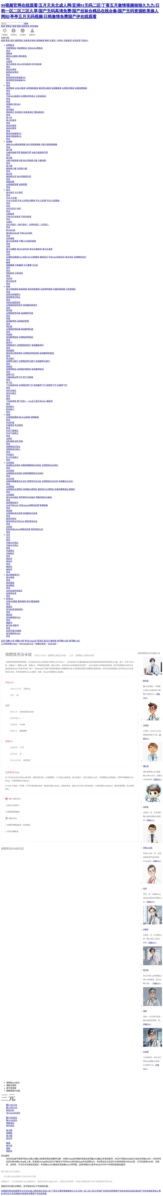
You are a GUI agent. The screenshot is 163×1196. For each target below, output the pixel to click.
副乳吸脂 (10, 441)
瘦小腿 (9, 166)
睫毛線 (9, 625)
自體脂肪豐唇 (23, 321)
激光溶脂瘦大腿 (30, 160)
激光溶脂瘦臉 (12, 289)
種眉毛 (9, 607)
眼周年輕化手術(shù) (15, 521)
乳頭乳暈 (10, 422)
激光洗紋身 (11, 281)
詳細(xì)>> (158, 779)
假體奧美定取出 (13, 446)
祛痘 (8, 206)
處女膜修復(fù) (12, 575)
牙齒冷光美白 (12, 543)
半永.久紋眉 (11, 200)
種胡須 (9, 615)
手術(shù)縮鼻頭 (13, 96)
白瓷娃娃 (19, 273)
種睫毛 (9, 623)
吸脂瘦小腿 (11, 168)
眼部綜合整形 (12, 72)
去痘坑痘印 (11, 208)
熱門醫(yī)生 (74, 641)
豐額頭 (9, 366)
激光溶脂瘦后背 (24, 176)
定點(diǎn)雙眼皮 (35, 48)
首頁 (3, 641)
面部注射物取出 (13, 294)
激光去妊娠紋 (12, 497)
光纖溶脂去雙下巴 (14, 377)
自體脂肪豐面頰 (26, 337)
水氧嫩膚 (19, 265)
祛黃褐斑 (10, 238)
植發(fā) (9, 599)
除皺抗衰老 (41, 644)
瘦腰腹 (9, 141)
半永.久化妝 (11, 198)
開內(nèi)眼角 (12, 56)
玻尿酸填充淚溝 (30, 513)
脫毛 (8, 190)
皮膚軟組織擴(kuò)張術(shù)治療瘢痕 (22, 257)
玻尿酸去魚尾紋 (13, 465)
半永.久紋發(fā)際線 (26, 200)
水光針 (35, 265)
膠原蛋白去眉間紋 (46, 489)
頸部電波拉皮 (37, 529)
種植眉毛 (19, 609)
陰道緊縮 (10, 583)
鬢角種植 (22, 601)
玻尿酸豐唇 (11, 321)
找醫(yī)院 (19, 641)
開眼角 (9, 53)
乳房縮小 (10, 454)
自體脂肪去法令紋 (50, 481)
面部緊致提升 (12, 503)
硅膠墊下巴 (62, 385)
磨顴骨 (49, 401)
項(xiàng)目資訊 (13, 1113)
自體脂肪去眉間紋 (14, 489)
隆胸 (19, 26)
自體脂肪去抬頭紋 (14, 473)
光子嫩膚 (27, 265)
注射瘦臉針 (71, 289)
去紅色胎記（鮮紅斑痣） (17, 224)
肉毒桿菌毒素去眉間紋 (65, 489)
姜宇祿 (145, 970)
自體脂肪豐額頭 (24, 369)
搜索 (26, 23)
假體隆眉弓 (11, 345)
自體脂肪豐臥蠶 (13, 329)
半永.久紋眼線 (53, 200)
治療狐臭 (10, 214)
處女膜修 (10, 577)
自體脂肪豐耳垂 (13, 313)
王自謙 (145, 1052)
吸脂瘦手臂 (26, 152)
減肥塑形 (25, 26)
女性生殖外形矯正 (14, 591)
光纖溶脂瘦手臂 (13, 152)
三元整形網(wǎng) (9, 644)
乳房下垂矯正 (12, 430)
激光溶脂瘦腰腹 (33, 144)
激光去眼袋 (11, 64)
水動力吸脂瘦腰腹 (49, 144)
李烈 (145, 889)
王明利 (145, 725)
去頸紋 (9, 527)
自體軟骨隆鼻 (68, 88)
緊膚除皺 (44, 505)
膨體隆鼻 (10, 88)
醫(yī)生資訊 (11, 1120)
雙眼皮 (9, 26)
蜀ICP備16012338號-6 (10, 1171)
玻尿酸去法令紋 (66, 481)
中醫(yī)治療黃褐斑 (27, 241)
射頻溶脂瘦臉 (34, 289)
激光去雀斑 (47, 249)
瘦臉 (14, 26)
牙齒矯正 (10, 551)
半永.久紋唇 (41, 200)
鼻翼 (8, 101)
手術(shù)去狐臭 (13, 216)
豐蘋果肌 (10, 350)
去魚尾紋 (10, 462)
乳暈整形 (10, 425)
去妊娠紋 (10, 495)
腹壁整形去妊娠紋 (27, 497)
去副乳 (9, 438)
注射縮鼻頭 (41, 96)
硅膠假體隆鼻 (81, 88)
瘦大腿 (9, 158)
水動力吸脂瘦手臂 (40, 152)
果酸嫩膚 (10, 265)
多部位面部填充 (13, 302)
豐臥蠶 (9, 326)
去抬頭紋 (10, 471)
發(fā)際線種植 (32, 601)
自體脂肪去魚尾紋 (50, 465)
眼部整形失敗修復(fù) (15, 77)
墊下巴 (9, 382)
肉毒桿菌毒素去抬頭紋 (33, 473)
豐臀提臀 (10, 182)
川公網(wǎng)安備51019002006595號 (19, 1176)
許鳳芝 (145, 929)
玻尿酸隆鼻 (56, 88)
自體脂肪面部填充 (14, 305)
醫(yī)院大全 (11, 1108)
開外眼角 (23, 56)
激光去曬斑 (11, 249)
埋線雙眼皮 (22, 48)
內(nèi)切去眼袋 (24, 64)
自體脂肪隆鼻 (32, 88)
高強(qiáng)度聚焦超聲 (29, 505)
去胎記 (9, 222)
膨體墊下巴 (51, 385)
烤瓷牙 (9, 559)
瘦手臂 (9, 150)
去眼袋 (9, 61)
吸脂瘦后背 (11, 176)
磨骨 (8, 398)
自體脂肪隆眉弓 (24, 345)
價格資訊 (10, 1123)
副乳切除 (19, 441)
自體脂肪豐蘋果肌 (31, 353)
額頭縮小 (10, 406)
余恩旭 (145, 807)
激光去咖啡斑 (36, 249)
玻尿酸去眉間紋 (30, 489)
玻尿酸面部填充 (30, 305)
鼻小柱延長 (11, 120)
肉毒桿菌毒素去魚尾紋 (31, 465)
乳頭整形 (19, 425)
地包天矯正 (11, 390)
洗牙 (8, 535)
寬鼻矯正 (10, 112)
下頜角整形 (11, 401)
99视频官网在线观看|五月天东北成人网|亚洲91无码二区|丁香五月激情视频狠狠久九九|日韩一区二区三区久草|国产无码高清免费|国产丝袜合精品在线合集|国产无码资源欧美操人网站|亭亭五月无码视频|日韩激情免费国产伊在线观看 (80, 11)
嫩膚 (8, 262)
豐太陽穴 (10, 358)
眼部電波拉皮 (31, 521)
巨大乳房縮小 (12, 457)
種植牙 (9, 567)
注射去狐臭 (26, 216)
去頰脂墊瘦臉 (46, 289)
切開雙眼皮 (11, 48)
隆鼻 (3, 26)
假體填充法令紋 (34, 481)
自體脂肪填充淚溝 (14, 513)
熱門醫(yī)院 (62, 641)
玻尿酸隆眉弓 (38, 345)
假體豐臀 (23, 184)
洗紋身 (9, 278)
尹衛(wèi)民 (147, 848)
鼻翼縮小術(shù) (13, 104)
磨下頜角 (21, 401)
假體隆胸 (35, 417)
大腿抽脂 (42, 160)
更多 (8, 51)
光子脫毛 (19, 192)
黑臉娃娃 (10, 273)
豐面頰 (9, 334)
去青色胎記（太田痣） (39, 224)
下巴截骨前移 (12, 385)
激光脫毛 (10, 192)
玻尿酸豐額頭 (38, 369)
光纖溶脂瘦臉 (59, 289)
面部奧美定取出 (13, 297)
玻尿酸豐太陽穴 (43, 361)
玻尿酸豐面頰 (12, 337)
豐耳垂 (9, 310)
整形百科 (10, 1110)
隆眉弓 (9, 342)
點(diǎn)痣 (10, 230)
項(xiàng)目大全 (26, 644)
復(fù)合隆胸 (24, 417)
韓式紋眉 (10, 609)
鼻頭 (8, 93)
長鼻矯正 (19, 112)
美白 (8, 270)
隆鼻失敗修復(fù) (13, 133)
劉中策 (145, 681)
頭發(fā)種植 (11, 601)
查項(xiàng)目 (31, 641)
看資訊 (40, 641)
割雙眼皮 (10, 45)
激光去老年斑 (23, 249)
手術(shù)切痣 (26, 233)
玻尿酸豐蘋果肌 (47, 353)
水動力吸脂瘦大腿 (14, 160)
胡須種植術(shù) (13, 617)
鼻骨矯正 (10, 109)
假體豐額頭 (11, 369)
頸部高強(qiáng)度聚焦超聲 (18, 529)
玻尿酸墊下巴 (40, 385)
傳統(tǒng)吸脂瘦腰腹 (16, 144)
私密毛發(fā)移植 (13, 631)
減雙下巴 (10, 374)
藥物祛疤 (44, 257)
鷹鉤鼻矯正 (39, 112)
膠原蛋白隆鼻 (45, 88)
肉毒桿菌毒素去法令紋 (16, 481)
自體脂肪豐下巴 (26, 385)
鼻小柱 (9, 117)
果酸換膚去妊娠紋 (44, 497)
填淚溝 (9, 511)
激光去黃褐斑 (12, 241)
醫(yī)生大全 (11, 1105)
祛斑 (8, 246)
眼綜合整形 (11, 69)
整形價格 (34, 26)
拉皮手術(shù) (12, 505)
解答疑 (53, 641)
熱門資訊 (10, 1126)
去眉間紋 (10, 487)
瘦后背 (9, 174)
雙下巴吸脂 (28, 377)
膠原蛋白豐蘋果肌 (14, 353)
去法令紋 (10, 479)
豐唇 (8, 318)
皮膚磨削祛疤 (80, 257)
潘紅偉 (145, 766)
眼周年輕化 (11, 519)
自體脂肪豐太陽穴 (27, 361)
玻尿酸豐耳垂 (27, 313)
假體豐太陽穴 (12, 361)
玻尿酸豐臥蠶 (27, 329)
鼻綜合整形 (11, 125)
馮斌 (145, 1011)
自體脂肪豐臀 (12, 184)
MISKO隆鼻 (20, 88)
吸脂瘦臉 (23, 289)
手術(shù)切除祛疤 (56, 257)
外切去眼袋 (36, 64)
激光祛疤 (69, 257)
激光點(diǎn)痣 (12, 233)
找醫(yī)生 (10, 641)
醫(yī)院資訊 (11, 1118)
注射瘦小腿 (22, 168)
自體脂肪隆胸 (12, 417)
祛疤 (8, 254)
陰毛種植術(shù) (13, 633)
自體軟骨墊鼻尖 (28, 96)
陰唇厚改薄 (11, 593)
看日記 (47, 641)
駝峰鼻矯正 (28, 112)
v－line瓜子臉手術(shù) (35, 401)
